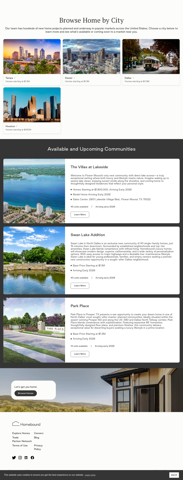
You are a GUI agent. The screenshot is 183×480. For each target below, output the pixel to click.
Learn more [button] (90, 475)
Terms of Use (20, 445)
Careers (38, 433)
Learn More (80, 214)
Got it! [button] (174, 475)
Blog (36, 437)
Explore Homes (21, 433)
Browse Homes (25, 393)
